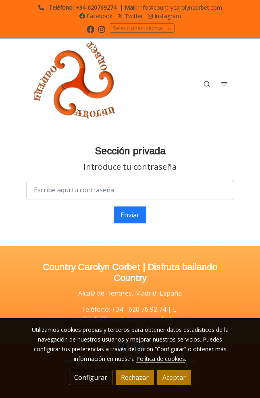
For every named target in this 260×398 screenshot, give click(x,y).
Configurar (90, 377)
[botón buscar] (207, 84)
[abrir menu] (224, 84)
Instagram (164, 16)
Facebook (95, 16)
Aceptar (174, 377)
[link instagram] (101, 29)
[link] (77, 84)
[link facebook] (90, 29)
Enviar (130, 214)
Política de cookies (160, 359)
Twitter (130, 16)
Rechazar (135, 377)
